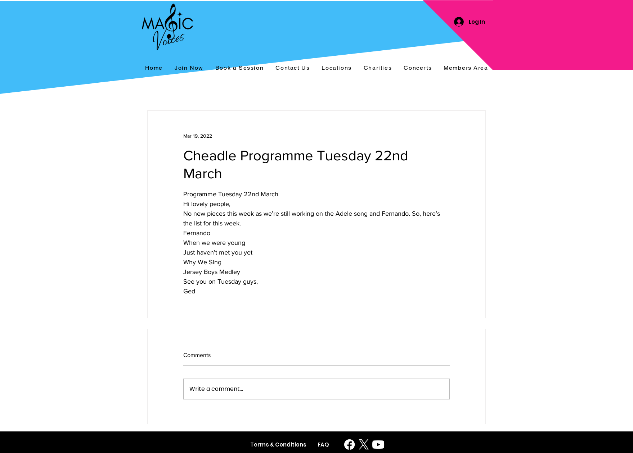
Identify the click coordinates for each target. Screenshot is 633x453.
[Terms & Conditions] (278, 444)
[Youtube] (378, 445)
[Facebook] (349, 445)
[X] (364, 445)
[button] (417, 68)
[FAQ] (323, 444)
